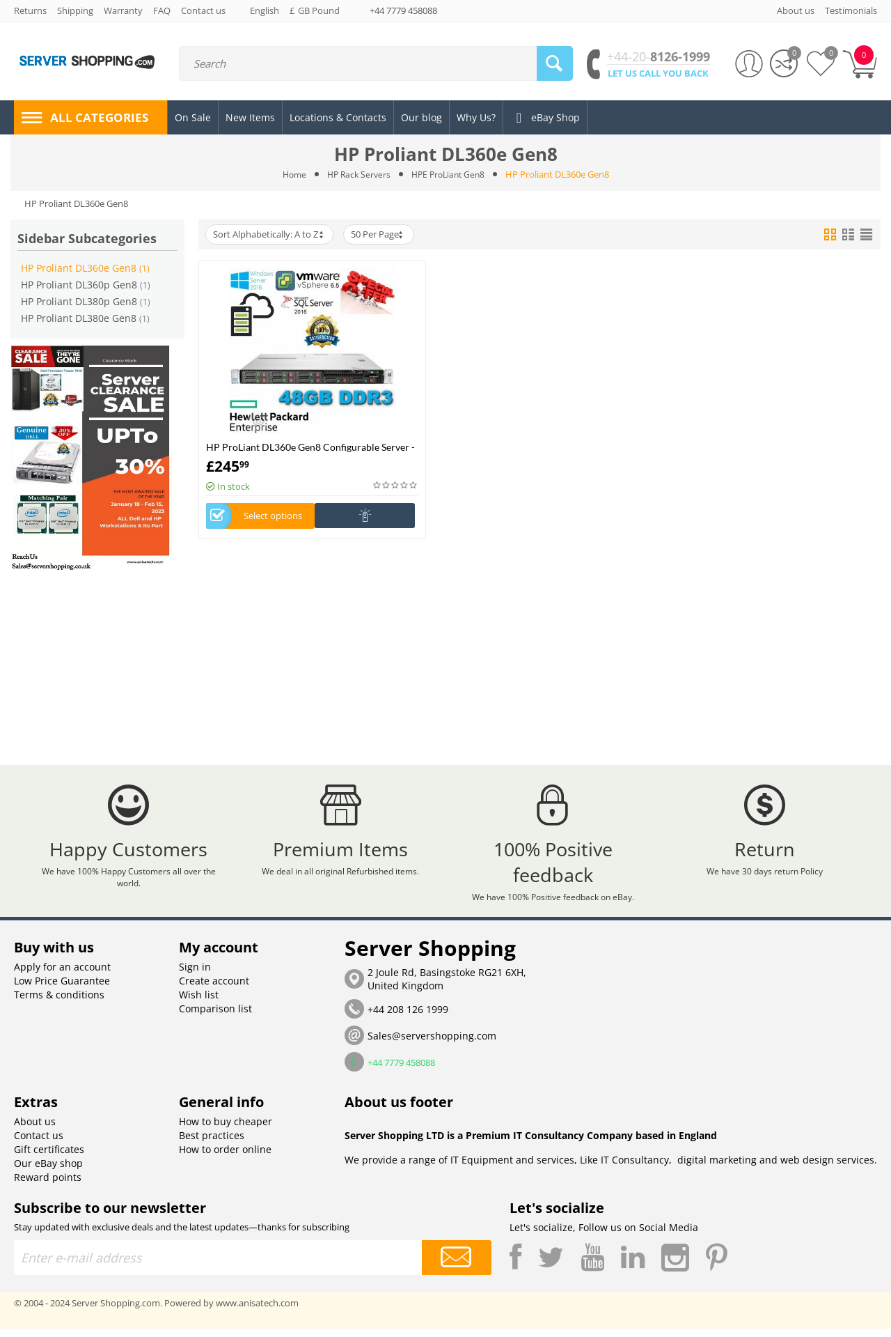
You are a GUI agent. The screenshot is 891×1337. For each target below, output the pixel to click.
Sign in (195, 975)
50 (384, 235)
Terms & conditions (59, 1003)
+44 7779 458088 (403, 10)
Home (290, 174)
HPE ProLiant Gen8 (450, 174)
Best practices (211, 1143)
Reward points (47, 1185)
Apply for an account (62, 975)
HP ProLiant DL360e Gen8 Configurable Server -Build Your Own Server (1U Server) (310, 447)
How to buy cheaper (225, 1129)
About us (35, 1129)
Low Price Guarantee (62, 989)
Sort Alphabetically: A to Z (271, 235)
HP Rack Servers (357, 174)
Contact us (38, 1143)
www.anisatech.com (257, 1311)
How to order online (225, 1157)
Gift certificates (49, 1157)
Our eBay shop (48, 1171)
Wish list (199, 1003)
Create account (214, 989)
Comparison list (215, 1016)
